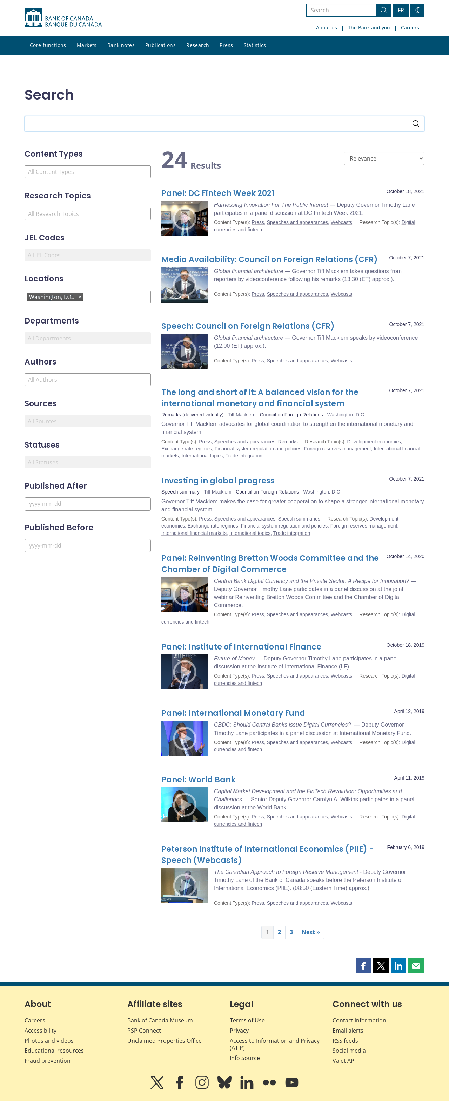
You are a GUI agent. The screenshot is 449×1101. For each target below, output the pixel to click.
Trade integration (244, 455)
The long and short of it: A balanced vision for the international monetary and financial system (259, 398)
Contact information (359, 1020)
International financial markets (194, 533)
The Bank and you (369, 27)
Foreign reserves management (337, 448)
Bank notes (121, 45)
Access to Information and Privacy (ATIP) (275, 1044)
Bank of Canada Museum (160, 1020)
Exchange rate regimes (186, 448)
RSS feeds (345, 1041)
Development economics (374, 441)
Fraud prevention (48, 1061)
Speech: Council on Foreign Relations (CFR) (248, 326)
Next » (311, 932)
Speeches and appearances (297, 222)
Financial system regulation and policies (258, 448)
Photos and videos (49, 1041)
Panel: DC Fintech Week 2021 (217, 193)
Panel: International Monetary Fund (233, 713)
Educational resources (54, 1050)
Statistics (255, 45)
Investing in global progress (218, 480)
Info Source (245, 1058)
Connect (144, 1030)
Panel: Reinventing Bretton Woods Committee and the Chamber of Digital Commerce (270, 564)
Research (197, 45)
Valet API (344, 1061)
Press (226, 45)
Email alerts (348, 1030)
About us (326, 27)
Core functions (48, 45)
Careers (410, 27)
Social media (349, 1050)
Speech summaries (299, 519)
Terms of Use (247, 1020)
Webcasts (341, 222)
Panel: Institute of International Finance (241, 646)
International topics (202, 455)
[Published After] (88, 503)
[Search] (416, 123)
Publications (160, 45)
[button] (363, 965)
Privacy (239, 1030)
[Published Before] (88, 545)
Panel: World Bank (198, 779)
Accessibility (40, 1030)
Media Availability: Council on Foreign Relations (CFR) (269, 259)
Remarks (288, 441)
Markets (87, 45)
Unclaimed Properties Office (164, 1041)
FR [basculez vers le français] (401, 10)
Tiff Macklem (242, 414)
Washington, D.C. (346, 414)
